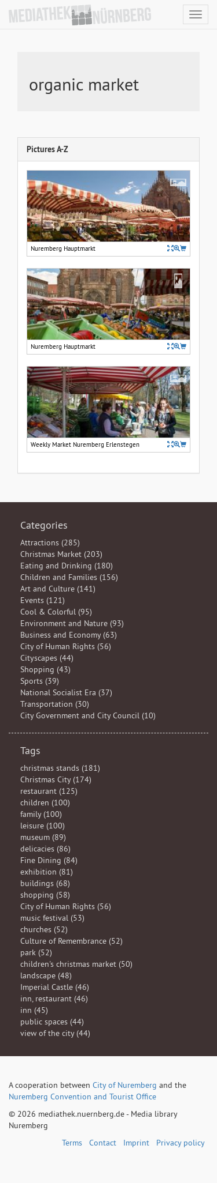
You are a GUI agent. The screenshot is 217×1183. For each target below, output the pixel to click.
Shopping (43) (45, 669)
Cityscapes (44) (46, 658)
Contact (102, 1142)
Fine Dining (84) (49, 860)
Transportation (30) (54, 704)
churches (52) (44, 929)
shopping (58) (45, 895)
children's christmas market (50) (76, 964)
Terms (72, 1142)
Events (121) (42, 600)
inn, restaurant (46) (54, 998)
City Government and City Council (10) (88, 715)
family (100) (41, 814)
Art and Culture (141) (57, 588)
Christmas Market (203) (61, 554)
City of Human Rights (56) (65, 646)
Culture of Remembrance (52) (71, 941)
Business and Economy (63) (68, 635)
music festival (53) (52, 918)
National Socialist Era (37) (66, 692)
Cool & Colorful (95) (56, 611)
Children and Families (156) (69, 577)
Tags (30, 750)
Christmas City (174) (55, 779)
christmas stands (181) (60, 768)
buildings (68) (45, 883)
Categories (44, 525)
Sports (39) (39, 681)
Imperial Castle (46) (54, 987)
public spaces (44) (52, 1021)
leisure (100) (42, 825)
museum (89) (43, 837)
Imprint (136, 1142)
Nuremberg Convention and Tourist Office (82, 1096)
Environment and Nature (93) (72, 623)
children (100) (45, 802)
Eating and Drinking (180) (66, 565)
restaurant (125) (49, 791)
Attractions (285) (50, 542)
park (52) (36, 952)
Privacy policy (180, 1142)
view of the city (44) (55, 1033)
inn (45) (34, 1010)
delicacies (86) (45, 848)
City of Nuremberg (125, 1085)
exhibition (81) (46, 871)
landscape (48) (46, 975)
